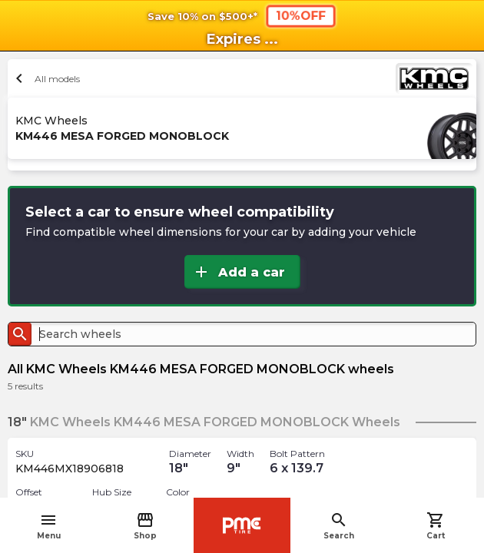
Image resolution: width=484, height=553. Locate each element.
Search (338, 526)
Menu (49, 526)
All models (46, 78)
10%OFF (301, 15)
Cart (435, 526)
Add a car (238, 272)
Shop (145, 526)
